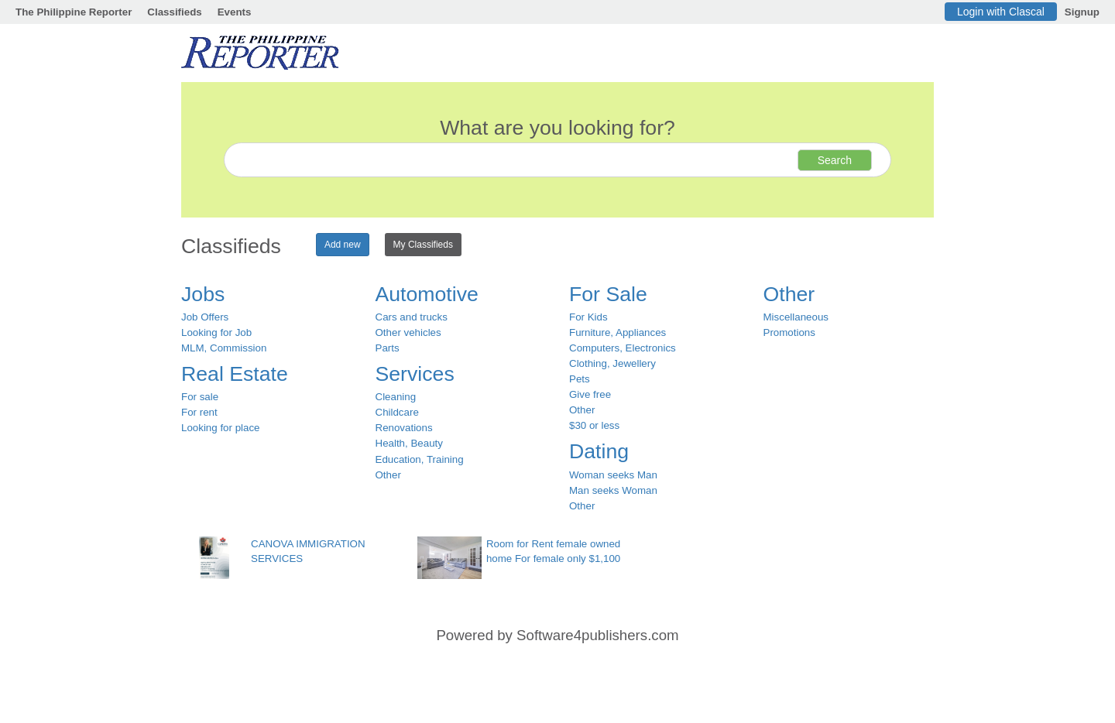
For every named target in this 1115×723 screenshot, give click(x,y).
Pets (579, 379)
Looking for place (220, 427)
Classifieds (174, 12)
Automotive (427, 294)
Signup (1082, 12)
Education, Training (420, 459)
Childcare (397, 412)
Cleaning (396, 397)
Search (835, 160)
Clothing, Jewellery (612, 363)
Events (235, 12)
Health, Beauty (409, 443)
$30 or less (594, 425)
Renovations (404, 427)
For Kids (588, 317)
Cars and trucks (412, 317)
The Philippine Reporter (73, 12)
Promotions (789, 332)
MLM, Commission (223, 348)
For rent (199, 412)
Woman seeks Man (613, 475)
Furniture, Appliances (617, 332)
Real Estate (234, 373)
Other (388, 475)
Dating (599, 451)
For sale (199, 397)
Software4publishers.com (597, 635)
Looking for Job (216, 332)
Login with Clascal (1001, 11)
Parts (388, 348)
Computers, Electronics (622, 348)
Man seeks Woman (613, 490)
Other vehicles (408, 332)
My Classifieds (423, 244)
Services (415, 373)
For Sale (608, 294)
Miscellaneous (796, 317)
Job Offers (204, 317)
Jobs (203, 294)
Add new (342, 244)
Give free (590, 394)
